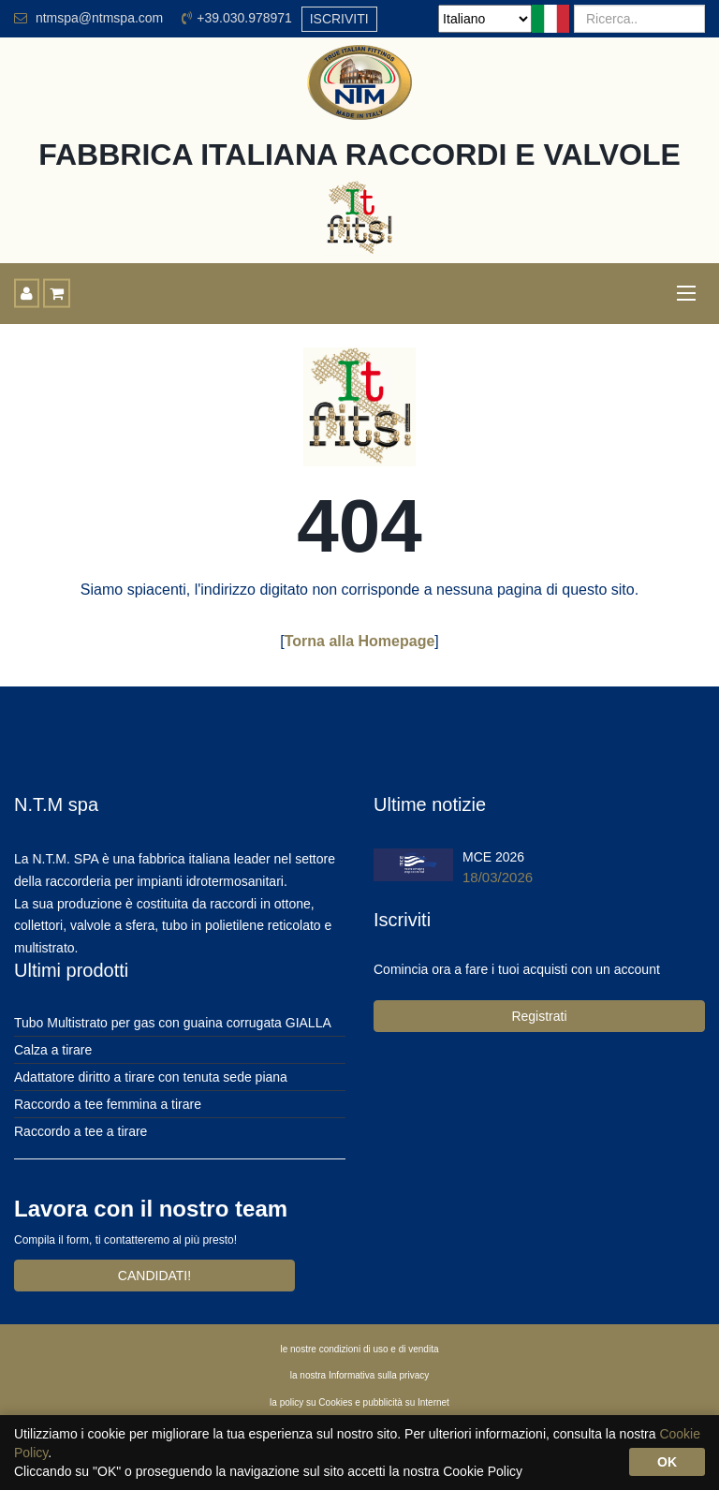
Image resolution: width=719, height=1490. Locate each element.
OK (667, 1461)
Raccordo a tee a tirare (80, 1131)
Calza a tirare (53, 1049)
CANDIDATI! (154, 1275)
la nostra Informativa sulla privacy (359, 1375)
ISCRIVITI (339, 18)
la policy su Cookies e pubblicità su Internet (359, 1402)
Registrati (538, 1016)
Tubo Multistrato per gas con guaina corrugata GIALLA (172, 1022)
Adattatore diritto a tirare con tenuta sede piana (150, 1077)
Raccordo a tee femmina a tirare (107, 1104)
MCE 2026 (493, 856)
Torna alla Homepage (360, 641)
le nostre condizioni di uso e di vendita (360, 1349)
